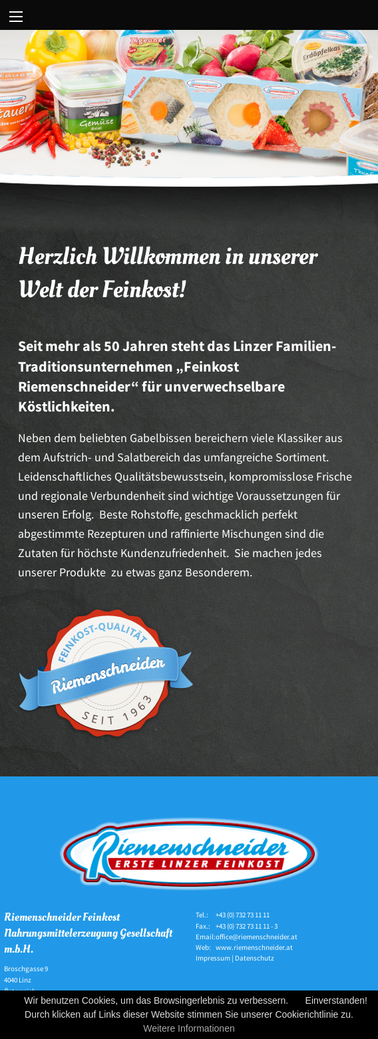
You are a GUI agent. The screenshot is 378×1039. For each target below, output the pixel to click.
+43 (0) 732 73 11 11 (243, 914)
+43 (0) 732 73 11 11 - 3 (247, 926)
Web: (203, 947)
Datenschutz (254, 958)
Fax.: (203, 926)
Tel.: (202, 914)
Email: (206, 936)
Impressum (213, 958)
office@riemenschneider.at (256, 936)
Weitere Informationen (188, 1028)
